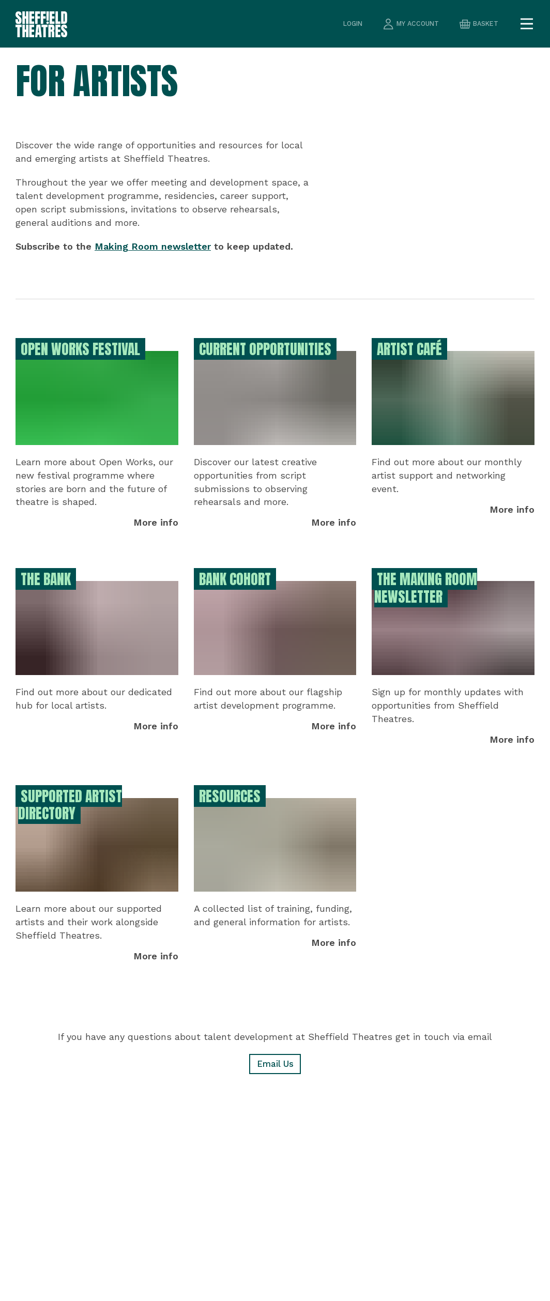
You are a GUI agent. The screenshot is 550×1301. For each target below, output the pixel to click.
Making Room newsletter (153, 246)
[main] (275, 674)
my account (407, 24)
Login (347, 24)
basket (477, 24)
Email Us (275, 1064)
